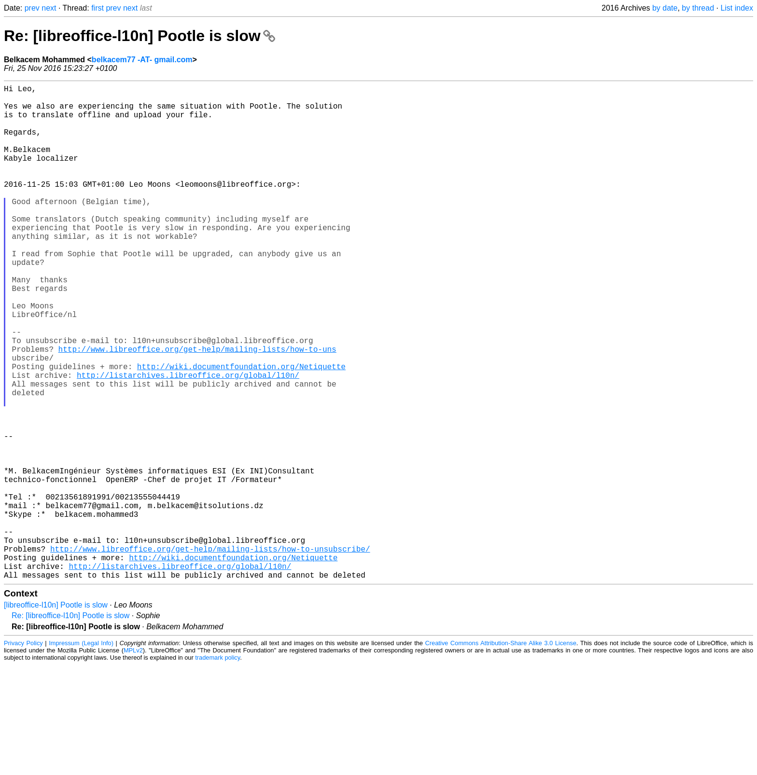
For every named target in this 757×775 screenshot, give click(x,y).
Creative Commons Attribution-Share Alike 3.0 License (500, 753)
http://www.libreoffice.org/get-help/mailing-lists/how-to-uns (197, 408)
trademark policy (217, 767)
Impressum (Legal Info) (81, 753)
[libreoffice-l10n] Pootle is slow (56, 715)
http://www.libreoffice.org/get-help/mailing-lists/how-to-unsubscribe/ (210, 653)
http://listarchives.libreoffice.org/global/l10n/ (188, 440)
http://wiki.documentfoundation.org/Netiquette (241, 430)
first (97, 8)
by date (664, 8)
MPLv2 (133, 760)
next (49, 8)
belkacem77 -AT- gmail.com (142, 59)
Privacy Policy (23, 753)
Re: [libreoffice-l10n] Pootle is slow (139, 35)
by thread (698, 8)
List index (736, 8)
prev (32, 8)
